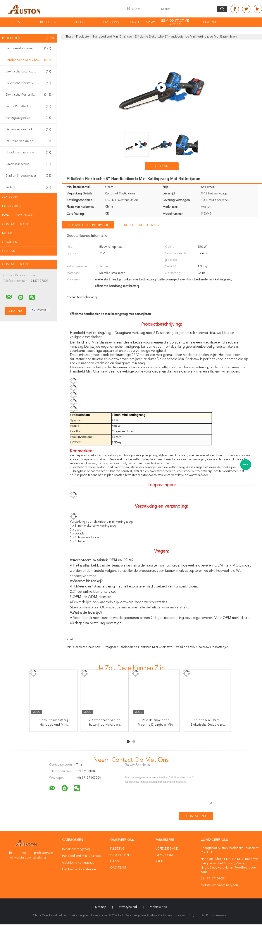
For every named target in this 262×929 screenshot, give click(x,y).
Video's (79, 22)
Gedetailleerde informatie (88, 225)
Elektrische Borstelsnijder (28, 83)
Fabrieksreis (11, 206)
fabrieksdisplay (142, 22)
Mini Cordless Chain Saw (83, 647)
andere (28, 187)
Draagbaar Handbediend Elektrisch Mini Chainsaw (137, 647)
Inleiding (117, 848)
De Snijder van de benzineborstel (29, 129)
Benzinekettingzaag (28, 48)
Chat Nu (209, 22)
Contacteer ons (15, 224)
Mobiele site (158, 906)
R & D (159, 861)
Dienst (115, 861)
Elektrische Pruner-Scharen (28, 95)
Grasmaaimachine (28, 164)
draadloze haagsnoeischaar (28, 152)
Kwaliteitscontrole (18, 215)
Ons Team (118, 867)
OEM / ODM (164, 855)
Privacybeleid (128, 906)
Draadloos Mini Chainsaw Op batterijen (202, 647)
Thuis (16, 22)
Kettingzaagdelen (28, 118)
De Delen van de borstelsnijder (28, 141)
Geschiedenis (120, 855)
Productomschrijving (141, 225)
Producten (48, 22)
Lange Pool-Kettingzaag (28, 106)
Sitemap (100, 906)
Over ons (111, 22)
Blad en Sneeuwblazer (28, 175)
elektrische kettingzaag (28, 71)
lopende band (166, 848)
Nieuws (7, 233)
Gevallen (9, 242)
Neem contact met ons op (174, 22)
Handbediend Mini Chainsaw (28, 60)
